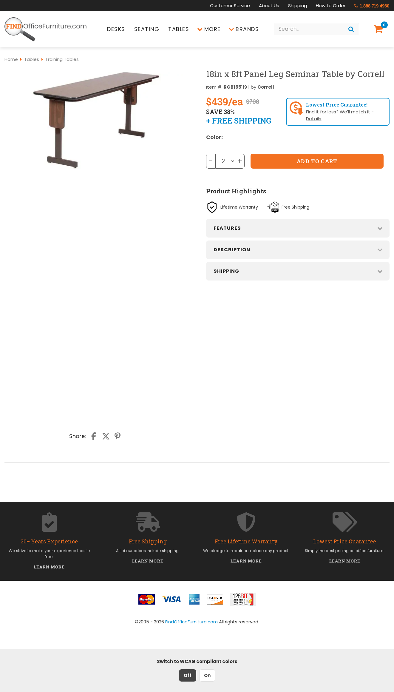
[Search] (351, 29)
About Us (269, 5)
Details (313, 118)
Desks (116, 29)
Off (187, 675)
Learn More (49, 567)
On (207, 675)
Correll (265, 87)
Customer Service (230, 5)
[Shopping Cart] (379, 29)
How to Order (330, 5)
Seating (147, 29)
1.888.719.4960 (372, 6)
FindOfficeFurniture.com (191, 622)
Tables (178, 29)
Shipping (297, 5)
